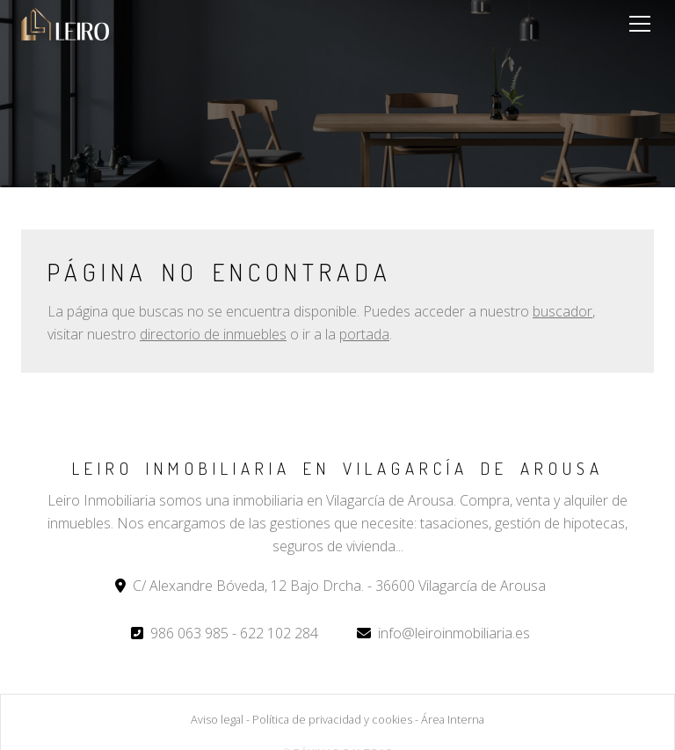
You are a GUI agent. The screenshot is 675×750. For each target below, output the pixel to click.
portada (364, 334)
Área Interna (452, 719)
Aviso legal (217, 719)
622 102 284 (279, 633)
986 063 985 (189, 633)
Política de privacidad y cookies (332, 719)
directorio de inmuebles (213, 334)
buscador (562, 311)
